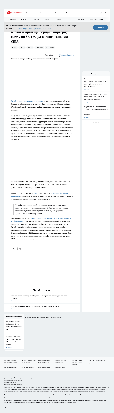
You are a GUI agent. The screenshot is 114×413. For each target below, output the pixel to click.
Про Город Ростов (60, 367)
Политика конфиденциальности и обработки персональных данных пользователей (27, 397)
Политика (70, 13)
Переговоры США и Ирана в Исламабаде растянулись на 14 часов (42, 307)
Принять (100, 27)
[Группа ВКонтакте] (90, 363)
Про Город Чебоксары (10, 360)
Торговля (50, 47)
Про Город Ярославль (44, 360)
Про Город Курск (25, 362)
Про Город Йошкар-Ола (10, 362)
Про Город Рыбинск (43, 362)
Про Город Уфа (59, 362)
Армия (57, 13)
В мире (47, 19)
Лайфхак (36, 19)
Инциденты (44, 13)
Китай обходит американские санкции (27, 101)
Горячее (24, 19)
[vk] (14, 248)
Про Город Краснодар (44, 367)
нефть (30, 47)
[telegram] (21, 248)
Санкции (39, 47)
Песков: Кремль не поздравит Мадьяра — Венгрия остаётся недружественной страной (42, 298)
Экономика (81, 19)
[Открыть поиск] (101, 13)
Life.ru (35, 193)
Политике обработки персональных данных (33, 28)
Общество (30, 13)
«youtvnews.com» (18, 377)
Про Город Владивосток (27, 367)
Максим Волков (66, 55)
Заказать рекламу (96, 19)
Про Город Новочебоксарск (28, 360)
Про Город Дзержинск (10, 367)
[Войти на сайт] (106, 13)
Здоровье (58, 19)
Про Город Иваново (77, 360)
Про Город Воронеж (60, 360)
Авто (69, 19)
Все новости (11, 19)
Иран (14, 47)
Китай (22, 47)
